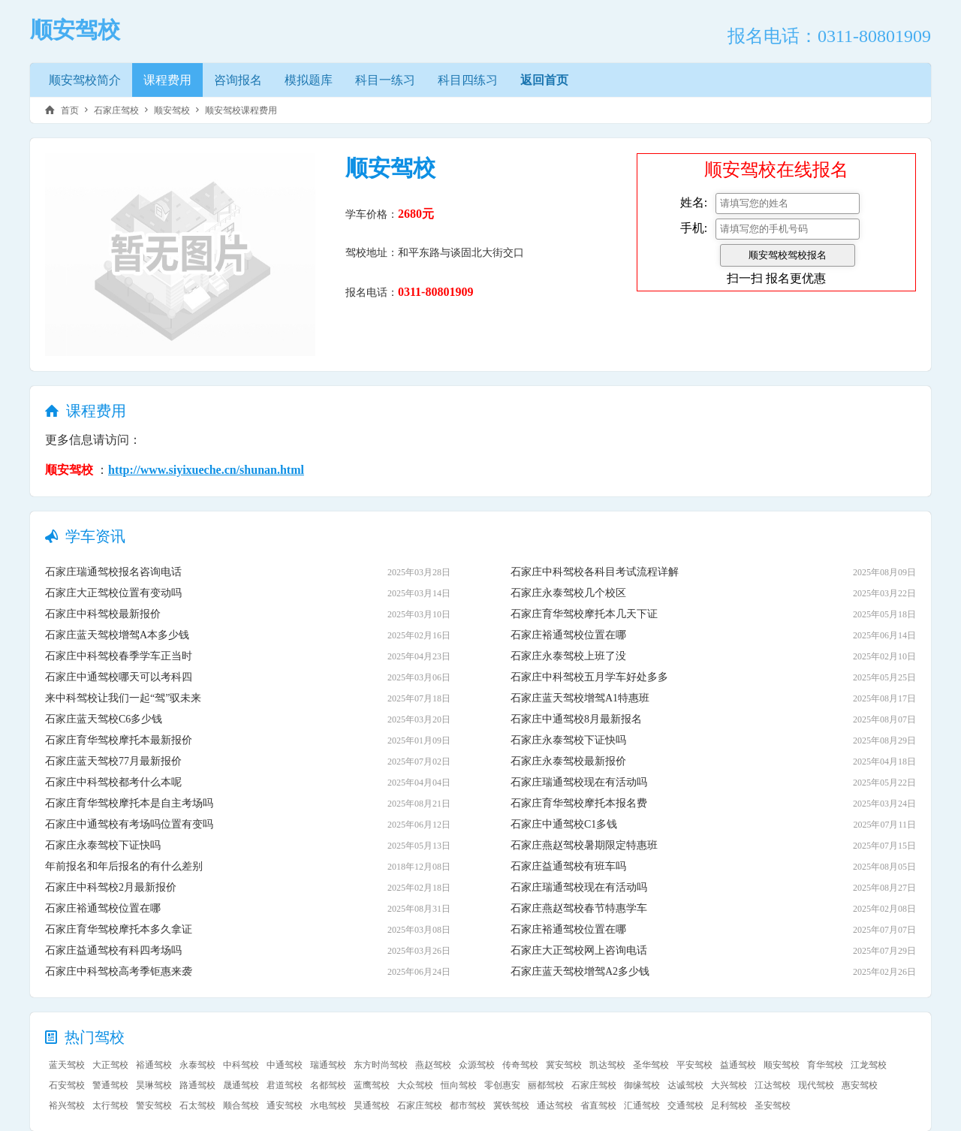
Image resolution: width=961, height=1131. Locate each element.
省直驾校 (598, 1105)
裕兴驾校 (67, 1105)
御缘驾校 (642, 1085)
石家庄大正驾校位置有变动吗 (113, 593)
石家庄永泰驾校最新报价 (568, 761)
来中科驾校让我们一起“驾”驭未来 (123, 698)
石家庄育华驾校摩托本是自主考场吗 (129, 803)
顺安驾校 (172, 110)
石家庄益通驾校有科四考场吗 (113, 950)
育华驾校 (825, 1065)
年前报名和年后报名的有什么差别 (124, 866)
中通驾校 (285, 1065)
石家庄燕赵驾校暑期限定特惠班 (584, 845)
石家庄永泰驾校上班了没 (568, 656)
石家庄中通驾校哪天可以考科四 (118, 677)
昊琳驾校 (154, 1085)
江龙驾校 (869, 1065)
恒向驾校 (459, 1085)
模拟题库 (309, 80)
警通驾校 (110, 1085)
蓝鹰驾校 (372, 1085)
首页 (70, 110)
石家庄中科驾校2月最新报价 (110, 887)
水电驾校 (328, 1105)
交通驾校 (685, 1105)
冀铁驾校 (511, 1105)
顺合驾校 (241, 1105)
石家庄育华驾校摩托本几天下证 (584, 614)
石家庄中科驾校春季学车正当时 (118, 656)
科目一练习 (385, 80)
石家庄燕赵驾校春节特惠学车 (579, 908)
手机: (693, 228)
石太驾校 (197, 1105)
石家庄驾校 (116, 110)
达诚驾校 (685, 1085)
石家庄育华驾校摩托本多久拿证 (118, 929)
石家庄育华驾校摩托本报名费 (579, 803)
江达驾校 (773, 1085)
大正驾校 (110, 1065)
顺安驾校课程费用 (241, 110)
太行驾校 (110, 1105)
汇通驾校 (642, 1105)
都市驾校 (468, 1105)
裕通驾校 (154, 1065)
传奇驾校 (520, 1065)
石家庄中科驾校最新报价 (103, 614)
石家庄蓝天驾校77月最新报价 (113, 761)
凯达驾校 (607, 1065)
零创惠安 (502, 1085)
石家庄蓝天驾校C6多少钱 (103, 719)
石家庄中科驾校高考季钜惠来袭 (118, 971)
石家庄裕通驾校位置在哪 (103, 908)
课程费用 (167, 80)
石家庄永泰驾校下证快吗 (103, 845)
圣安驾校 (773, 1105)
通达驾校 (555, 1105)
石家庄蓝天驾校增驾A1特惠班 (580, 698)
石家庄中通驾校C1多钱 (564, 824)
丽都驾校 (546, 1085)
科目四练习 (468, 80)
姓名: (693, 202)
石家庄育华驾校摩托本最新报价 (118, 740)
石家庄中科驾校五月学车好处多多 (589, 677)
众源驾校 (477, 1065)
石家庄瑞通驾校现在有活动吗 (579, 782)
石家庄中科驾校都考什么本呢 (113, 782)
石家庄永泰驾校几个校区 (568, 593)
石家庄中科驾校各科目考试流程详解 (595, 572)
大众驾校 (415, 1085)
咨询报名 (238, 80)
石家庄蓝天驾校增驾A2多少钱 (580, 971)
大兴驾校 (729, 1085)
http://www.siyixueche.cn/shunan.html (206, 469)
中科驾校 (241, 1065)
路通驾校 (197, 1085)
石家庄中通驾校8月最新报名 (576, 719)
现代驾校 (816, 1085)
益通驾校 (738, 1065)
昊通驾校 (372, 1105)
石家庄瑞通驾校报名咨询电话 (113, 572)
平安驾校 (694, 1065)
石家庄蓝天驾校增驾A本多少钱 (117, 635)
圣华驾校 (651, 1065)
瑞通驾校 (328, 1065)
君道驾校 (285, 1085)
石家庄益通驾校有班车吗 (568, 866)
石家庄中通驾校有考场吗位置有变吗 (129, 824)
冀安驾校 (564, 1065)
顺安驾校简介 (85, 80)
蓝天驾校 (67, 1065)
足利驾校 (729, 1105)
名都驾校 (328, 1085)
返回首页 (544, 80)
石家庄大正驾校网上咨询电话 (579, 950)
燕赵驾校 (433, 1065)
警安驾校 (154, 1105)
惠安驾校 (860, 1085)
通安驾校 (285, 1105)
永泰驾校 (197, 1065)
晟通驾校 (241, 1085)
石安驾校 (67, 1085)
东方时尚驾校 (381, 1065)
